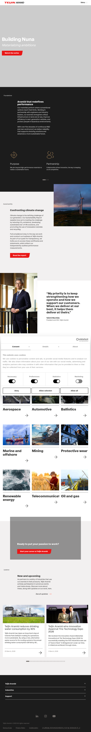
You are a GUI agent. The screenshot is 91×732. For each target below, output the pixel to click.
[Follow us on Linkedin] (37, 716)
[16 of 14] (50, 661)
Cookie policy (33, 728)
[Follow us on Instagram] (45, 716)
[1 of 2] (44, 179)
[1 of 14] (27, 661)
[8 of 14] (38, 661)
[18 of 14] (53, 661)
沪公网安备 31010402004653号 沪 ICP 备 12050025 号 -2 (61, 728)
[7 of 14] (37, 661)
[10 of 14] (41, 661)
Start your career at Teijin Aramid (34, 551)
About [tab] (75, 347)
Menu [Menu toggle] (83, 3)
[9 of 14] (40, 661)
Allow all (74, 391)
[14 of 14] (47, 661)
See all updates (42, 594)
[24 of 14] (61, 661)
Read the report (19, 255)
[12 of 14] (44, 661)
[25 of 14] (63, 661)
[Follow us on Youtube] (54, 716)
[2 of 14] (30, 661)
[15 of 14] (48, 661)
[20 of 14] (55, 661)
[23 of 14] (60, 661)
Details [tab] (45, 347)
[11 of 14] (43, 661)
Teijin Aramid (10, 684)
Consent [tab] (15, 347)
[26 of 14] (64, 661)
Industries (9, 690)
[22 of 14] (58, 661)
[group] (27, 160)
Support (8, 696)
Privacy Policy (20, 728)
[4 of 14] (33, 661)
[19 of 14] (54, 661)
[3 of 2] (48, 179)
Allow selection (45, 391)
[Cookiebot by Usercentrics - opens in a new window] (78, 340)
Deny (16, 391)
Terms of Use (7, 728)
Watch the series (12, 53)
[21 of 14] (57, 661)
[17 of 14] (51, 661)
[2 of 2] (46, 179)
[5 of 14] (34, 661)
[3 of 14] (31, 661)
